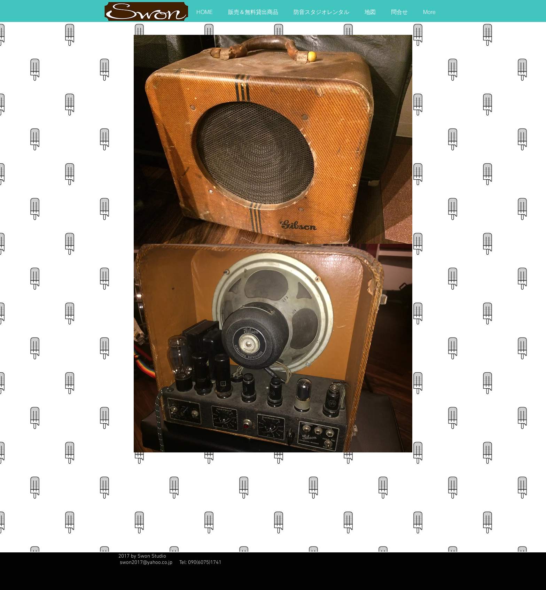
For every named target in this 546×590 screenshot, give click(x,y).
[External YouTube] (217, 503)
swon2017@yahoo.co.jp (146, 562)
